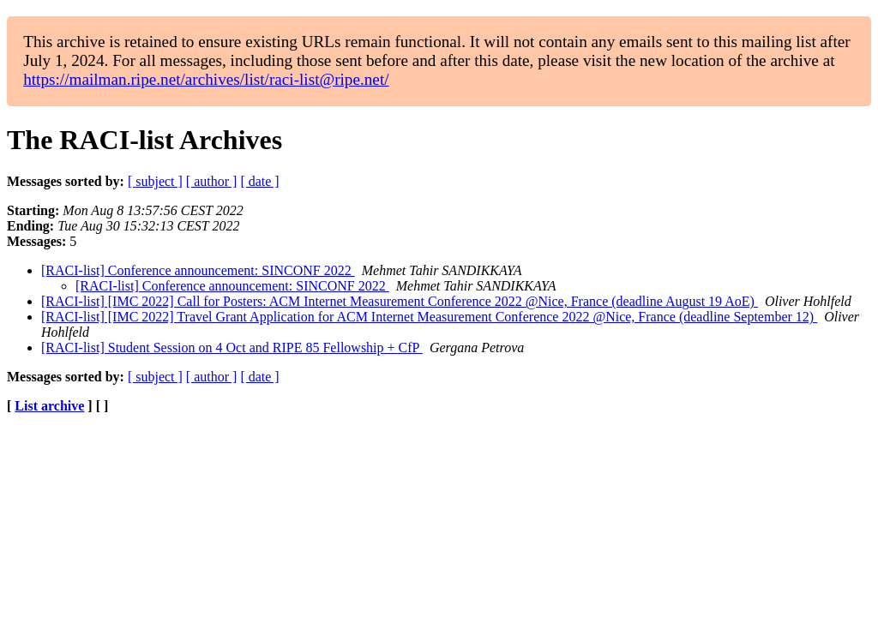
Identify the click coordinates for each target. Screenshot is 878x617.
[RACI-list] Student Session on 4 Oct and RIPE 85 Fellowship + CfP (232, 347)
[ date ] (259, 181)
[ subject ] (155, 181)
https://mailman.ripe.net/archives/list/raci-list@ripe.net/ (205, 79)
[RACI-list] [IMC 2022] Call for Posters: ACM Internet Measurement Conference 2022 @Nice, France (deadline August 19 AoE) (399, 301)
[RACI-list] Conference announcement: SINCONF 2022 (198, 270)
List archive (49, 405)
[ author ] (212, 181)
